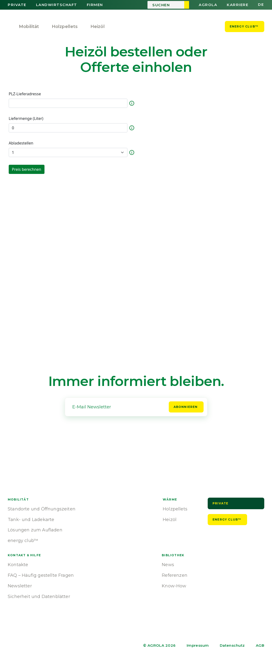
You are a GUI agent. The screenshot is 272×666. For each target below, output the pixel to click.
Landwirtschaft (56, 5)
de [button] (261, 5)
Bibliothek (173, 555)
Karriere (237, 5)
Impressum (198, 645)
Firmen (95, 5)
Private (17, 5)
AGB (260, 645)
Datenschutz (232, 645)
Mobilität (29, 26)
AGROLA (208, 5)
